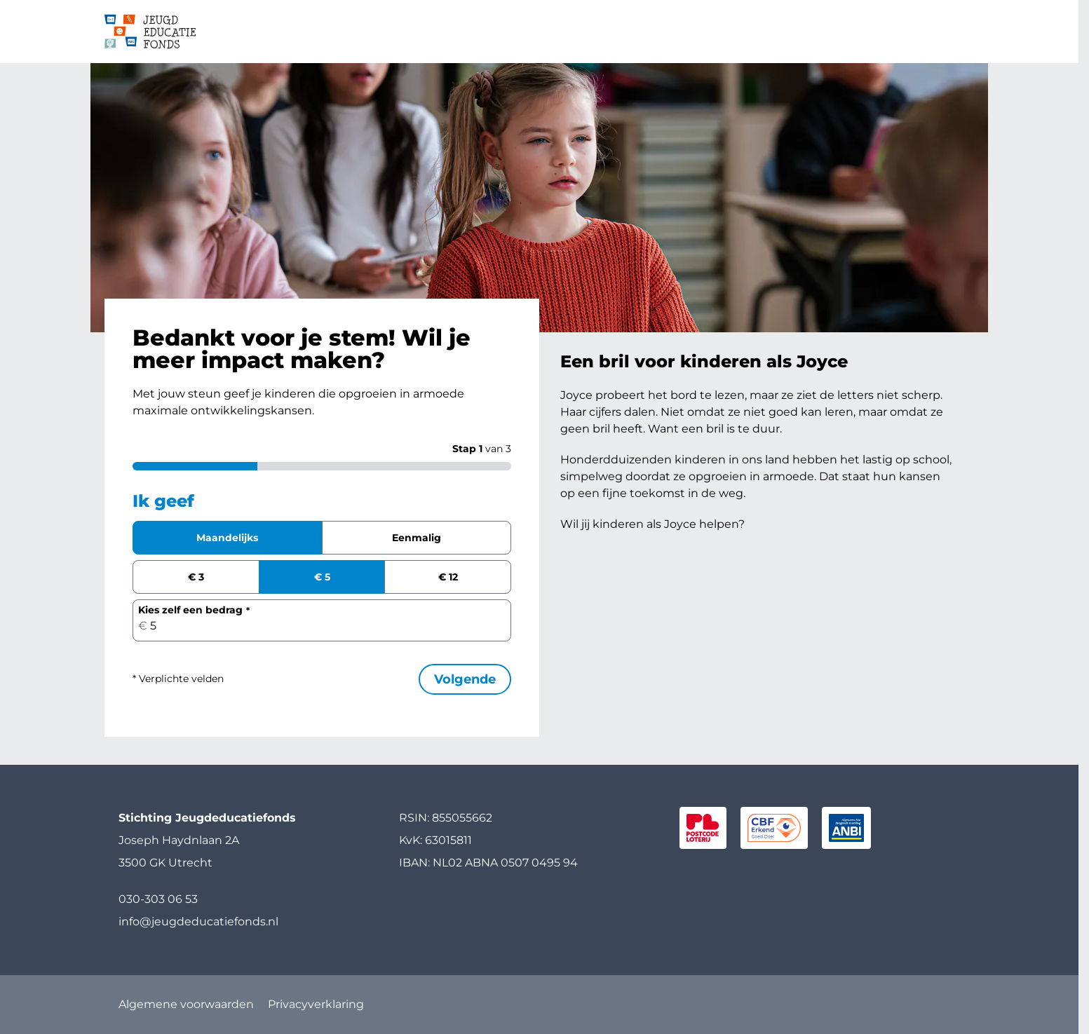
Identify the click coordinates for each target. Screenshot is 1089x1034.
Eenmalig (416, 537)
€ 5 (322, 577)
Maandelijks (227, 537)
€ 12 (448, 577)
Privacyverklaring (316, 1004)
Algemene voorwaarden (186, 1004)
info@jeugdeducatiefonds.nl (198, 921)
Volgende (465, 679)
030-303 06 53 (158, 899)
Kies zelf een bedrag (190, 610)
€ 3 (196, 577)
